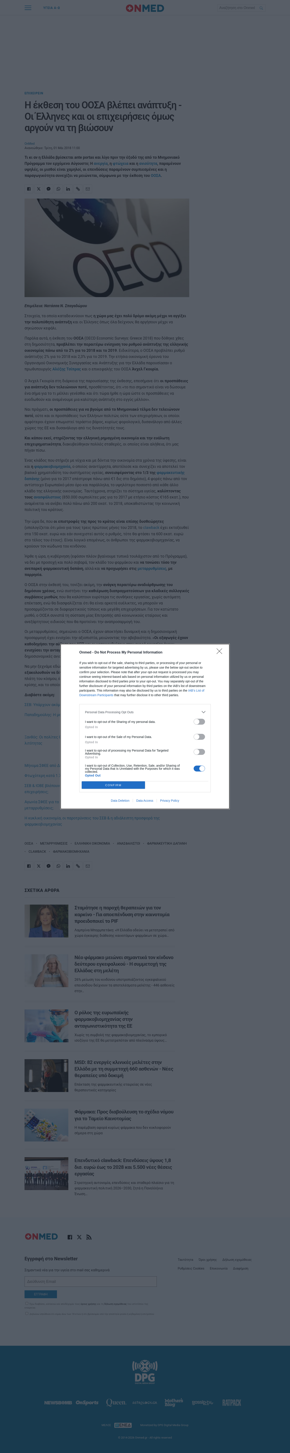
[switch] (199, 722)
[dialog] (145, 726)
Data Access (144, 800)
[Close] (221, 652)
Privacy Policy (169, 800)
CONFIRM (113, 785)
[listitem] (145, 712)
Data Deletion (120, 800)
